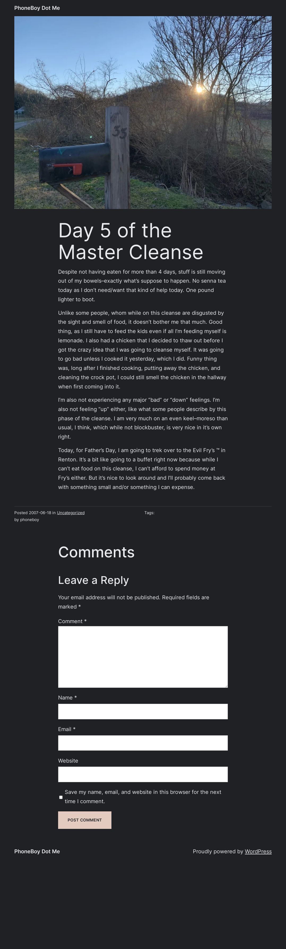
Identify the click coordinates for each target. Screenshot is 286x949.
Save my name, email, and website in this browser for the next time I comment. (143, 796)
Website (68, 760)
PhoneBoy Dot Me (37, 8)
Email (67, 729)
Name (67, 697)
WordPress (258, 851)
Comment (72, 621)
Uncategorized (71, 512)
